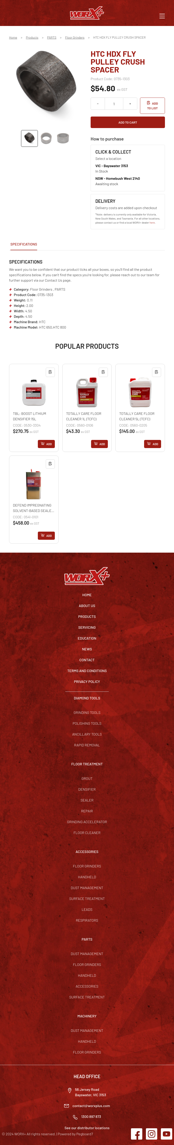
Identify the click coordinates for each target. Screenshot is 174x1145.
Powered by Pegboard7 (75, 1134)
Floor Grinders (74, 37)
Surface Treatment (87, 898)
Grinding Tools (87, 712)
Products (32, 37)
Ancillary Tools (87, 734)
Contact (86, 660)
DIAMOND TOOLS (87, 698)
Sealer (86, 800)
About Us (87, 605)
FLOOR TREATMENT (87, 764)
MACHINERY (87, 1016)
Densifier (87, 789)
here (152, 222)
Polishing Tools (87, 723)
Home (13, 37)
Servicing (87, 627)
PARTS (51, 37)
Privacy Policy (87, 681)
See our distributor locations (87, 1128)
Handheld (87, 877)
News (87, 649)
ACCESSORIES (87, 851)
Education (87, 638)
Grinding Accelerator (87, 822)
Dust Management (87, 888)
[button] (162, 15)
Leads (87, 909)
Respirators (87, 920)
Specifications (23, 244)
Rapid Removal (87, 745)
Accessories (87, 986)
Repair (87, 811)
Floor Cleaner (86, 832)
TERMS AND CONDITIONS (87, 670)
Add (49, 444)
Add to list (152, 105)
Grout (86, 778)
